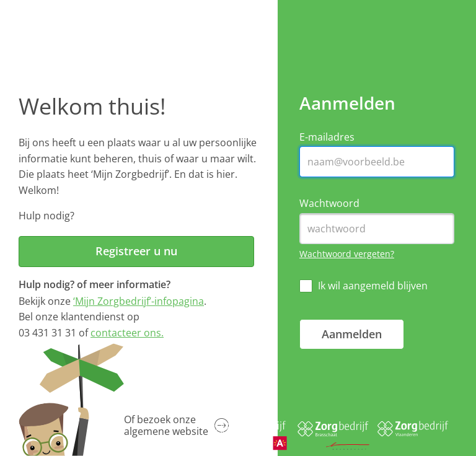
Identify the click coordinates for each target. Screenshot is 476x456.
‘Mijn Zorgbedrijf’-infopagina (138, 301)
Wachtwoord (329, 203)
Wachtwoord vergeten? (346, 254)
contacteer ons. (127, 333)
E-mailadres (327, 137)
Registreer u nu (136, 250)
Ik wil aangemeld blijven (373, 285)
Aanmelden (352, 334)
